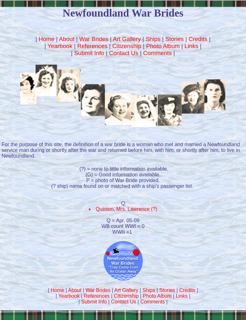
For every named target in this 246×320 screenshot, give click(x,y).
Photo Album (163, 46)
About (67, 39)
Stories (174, 39)
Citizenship (126, 46)
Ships (153, 39)
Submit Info (89, 53)
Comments (157, 53)
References (92, 46)
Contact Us (123, 53)
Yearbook (60, 46)
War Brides (94, 39)
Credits (198, 39)
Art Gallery (127, 39)
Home (47, 39)
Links (191, 46)
